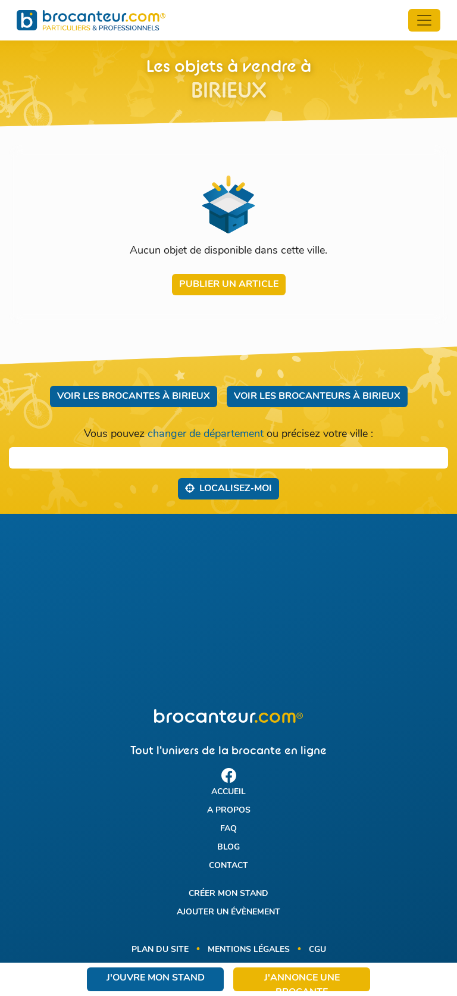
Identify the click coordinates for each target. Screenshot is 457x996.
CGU (317, 949)
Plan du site (160, 949)
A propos (229, 810)
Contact (228, 865)
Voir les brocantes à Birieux (133, 396)
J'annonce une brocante (302, 982)
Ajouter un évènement (228, 912)
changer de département (206, 434)
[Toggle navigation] (424, 20)
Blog (228, 847)
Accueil (228, 792)
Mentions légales (249, 949)
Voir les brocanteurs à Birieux (317, 396)
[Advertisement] (228, 611)
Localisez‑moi (228, 488)
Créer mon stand (228, 893)
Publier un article (228, 284)
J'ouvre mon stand (156, 978)
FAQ (228, 829)
